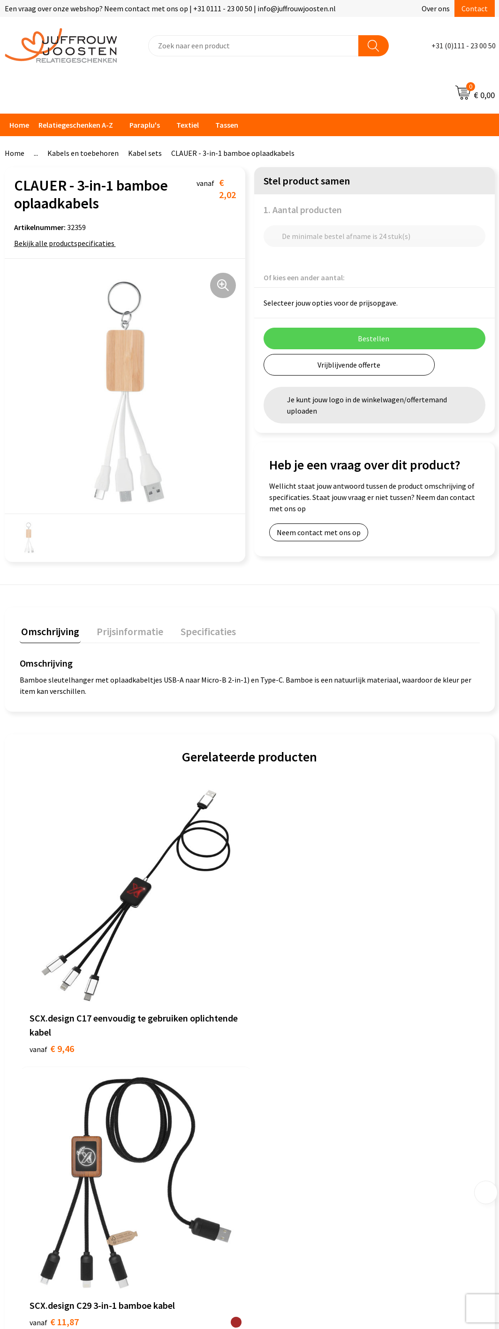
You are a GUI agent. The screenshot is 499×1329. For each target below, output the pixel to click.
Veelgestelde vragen (176, 1088)
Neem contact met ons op (319, 532)
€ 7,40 (281, 929)
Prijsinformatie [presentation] (125, 629)
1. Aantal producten (303, 209)
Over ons (436, 8)
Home (19, 125)
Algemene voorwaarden (299, 1045)
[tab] (49, 631)
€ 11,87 (169, 929)
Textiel (187, 125)
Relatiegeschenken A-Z (75, 125)
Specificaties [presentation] (200, 629)
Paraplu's (144, 125)
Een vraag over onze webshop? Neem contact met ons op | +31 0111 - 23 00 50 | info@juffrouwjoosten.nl (170, 8)
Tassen (226, 125)
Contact (474, 8)
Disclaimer (278, 1088)
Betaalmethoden (171, 1102)
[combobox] (253, 45)
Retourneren (164, 1116)
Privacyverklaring (289, 1073)
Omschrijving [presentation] (49, 629)
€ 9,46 (52, 943)
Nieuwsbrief (163, 1073)
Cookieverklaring (288, 1059)
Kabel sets (145, 153)
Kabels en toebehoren (83, 153)
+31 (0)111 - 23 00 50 (463, 45)
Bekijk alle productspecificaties (67, 243)
